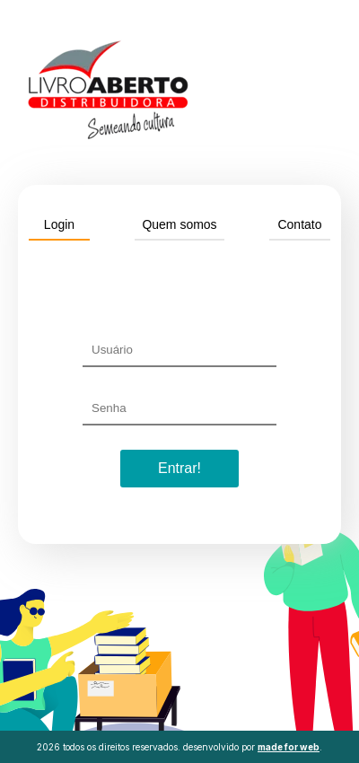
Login (59, 224)
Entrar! (179, 468)
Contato (299, 224)
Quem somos (179, 224)
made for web (289, 746)
